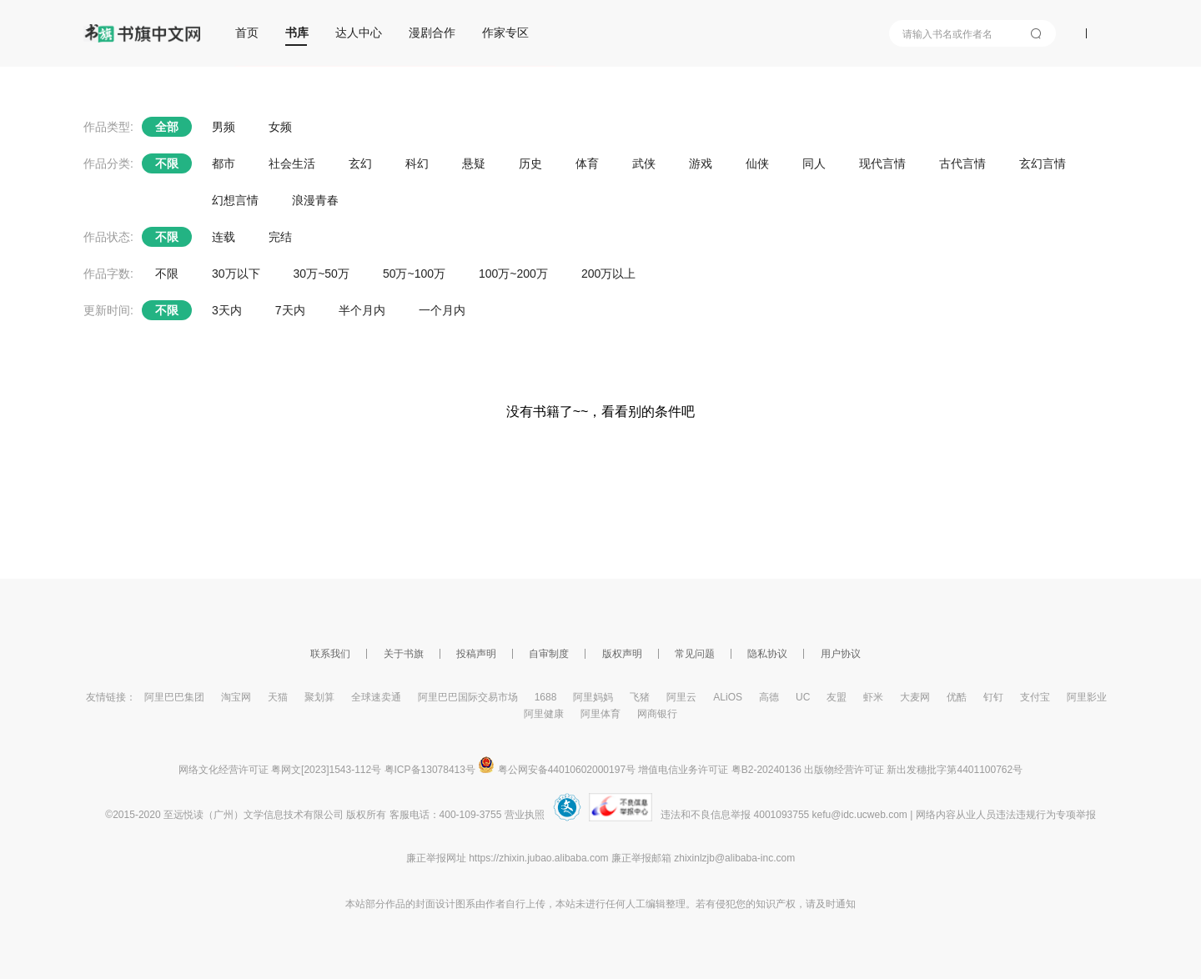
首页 (247, 32)
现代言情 (882, 163)
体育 (587, 163)
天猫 (278, 697)
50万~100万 (414, 273)
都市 (223, 163)
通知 (846, 904)
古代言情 (962, 163)
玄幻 (360, 163)
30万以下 (236, 273)
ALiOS (727, 697)
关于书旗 (404, 654)
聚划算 (319, 697)
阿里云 (681, 697)
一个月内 (442, 310)
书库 (297, 32)
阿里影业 (1087, 697)
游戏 (700, 163)
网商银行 (657, 714)
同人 (814, 163)
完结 (280, 236)
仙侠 (757, 163)
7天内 (290, 310)
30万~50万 (321, 273)
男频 (223, 126)
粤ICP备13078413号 (429, 770)
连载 (223, 236)
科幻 (417, 163)
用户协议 (841, 654)
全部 (166, 126)
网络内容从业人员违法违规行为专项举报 (1006, 815)
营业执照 (525, 815)
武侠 (644, 163)
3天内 (227, 310)
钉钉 (993, 697)
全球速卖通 (376, 697)
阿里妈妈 (593, 697)
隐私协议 (767, 654)
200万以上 (608, 273)
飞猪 (640, 697)
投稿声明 (476, 654)
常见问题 (695, 654)
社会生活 (292, 163)
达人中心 (358, 32)
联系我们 (330, 654)
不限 (166, 163)
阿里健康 (544, 714)
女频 (280, 126)
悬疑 (473, 163)
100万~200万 (513, 273)
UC (803, 697)
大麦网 (915, 697)
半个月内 (362, 310)
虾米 (873, 697)
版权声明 (622, 654)
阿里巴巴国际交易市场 (468, 697)
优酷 (957, 697)
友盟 (837, 697)
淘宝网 (236, 697)
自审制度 (549, 654)
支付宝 (1035, 697)
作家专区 (505, 32)
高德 (769, 697)
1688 (546, 697)
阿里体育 (600, 714)
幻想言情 (235, 200)
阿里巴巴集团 (174, 697)
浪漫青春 (315, 200)
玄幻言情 (1042, 163)
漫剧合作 (432, 32)
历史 (530, 163)
